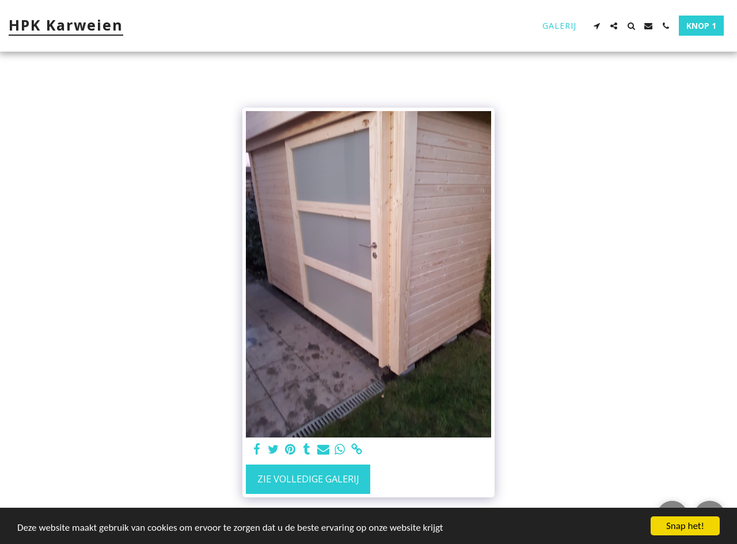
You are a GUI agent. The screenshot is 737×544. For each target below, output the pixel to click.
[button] (596, 26)
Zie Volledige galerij (308, 478)
